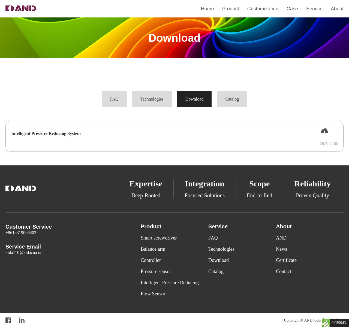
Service (314, 8)
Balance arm (153, 249)
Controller (151, 260)
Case (292, 8)
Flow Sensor (153, 293)
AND (281, 238)
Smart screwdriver (159, 238)
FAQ (114, 99)
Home (207, 8)
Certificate (286, 260)
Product (230, 8)
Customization (262, 8)
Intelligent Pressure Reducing (170, 282)
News (281, 249)
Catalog (232, 99)
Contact (283, 271)
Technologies (152, 99)
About (337, 8)
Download (194, 99)
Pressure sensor (156, 271)
